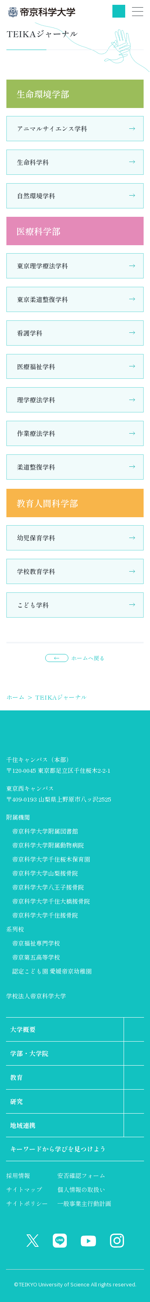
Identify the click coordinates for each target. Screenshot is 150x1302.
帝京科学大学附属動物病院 (48, 845)
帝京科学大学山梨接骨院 (45, 873)
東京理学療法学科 (42, 265)
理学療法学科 (36, 399)
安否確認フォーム (81, 1175)
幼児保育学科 (36, 537)
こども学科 (33, 605)
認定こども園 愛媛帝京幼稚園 (52, 971)
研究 (16, 1101)
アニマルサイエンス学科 (52, 128)
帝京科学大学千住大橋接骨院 (51, 901)
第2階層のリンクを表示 (134, 1029)
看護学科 (29, 333)
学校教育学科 (36, 571)
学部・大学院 (29, 1053)
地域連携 (23, 1125)
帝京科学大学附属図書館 (45, 831)
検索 (118, 11)
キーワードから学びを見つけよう (58, 1149)
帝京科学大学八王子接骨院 (48, 887)
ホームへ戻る (88, 658)
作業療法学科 (36, 433)
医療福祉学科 (36, 366)
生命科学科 (33, 162)
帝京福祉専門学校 (36, 943)
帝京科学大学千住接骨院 (45, 915)
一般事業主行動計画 (84, 1203)
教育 (16, 1077)
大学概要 (23, 1029)
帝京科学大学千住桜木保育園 (51, 859)
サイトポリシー (27, 1203)
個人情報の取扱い (81, 1189)
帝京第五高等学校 (36, 957)
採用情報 (18, 1175)
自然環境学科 (36, 195)
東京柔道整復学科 (42, 299)
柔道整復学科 (36, 467)
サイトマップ (24, 1189)
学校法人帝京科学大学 (36, 996)
